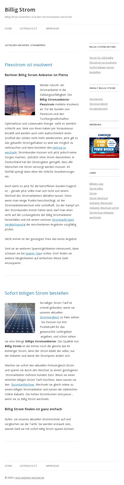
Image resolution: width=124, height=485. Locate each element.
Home (8, 28)
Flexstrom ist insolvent (28, 65)
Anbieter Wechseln (101, 203)
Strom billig (96, 188)
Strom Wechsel (98, 198)
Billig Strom (20, 9)
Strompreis (96, 99)
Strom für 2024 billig (101, 57)
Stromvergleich (49, 317)
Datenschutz (28, 28)
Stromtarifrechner (22, 384)
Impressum (52, 28)
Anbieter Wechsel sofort (104, 208)
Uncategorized (98, 108)
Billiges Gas (96, 184)
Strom (93, 193)
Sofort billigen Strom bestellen (37, 293)
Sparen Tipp (33, 253)
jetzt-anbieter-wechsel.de (29, 477)
